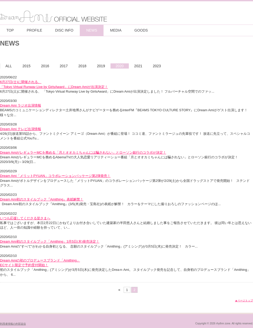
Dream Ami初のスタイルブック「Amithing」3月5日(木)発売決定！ (49, 241)
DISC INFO (64, 30)
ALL (8, 66)
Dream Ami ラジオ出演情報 (20, 105)
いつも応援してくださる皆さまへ (25, 218)
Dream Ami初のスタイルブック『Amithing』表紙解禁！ (41, 199)
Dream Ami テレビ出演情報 (20, 129)
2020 (120, 66)
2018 (82, 66)
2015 (26, 66)
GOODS (141, 30)
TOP (10, 30)
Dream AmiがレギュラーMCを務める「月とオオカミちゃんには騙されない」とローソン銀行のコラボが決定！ (83, 152)
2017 (64, 66)
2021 (138, 66)
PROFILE (34, 30)
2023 (157, 66)
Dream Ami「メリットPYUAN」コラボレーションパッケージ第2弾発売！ (55, 176)
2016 (45, 66)
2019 (101, 66)
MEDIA (115, 30)
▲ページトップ (244, 300)
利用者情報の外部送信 (13, 323)
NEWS (91, 30)
